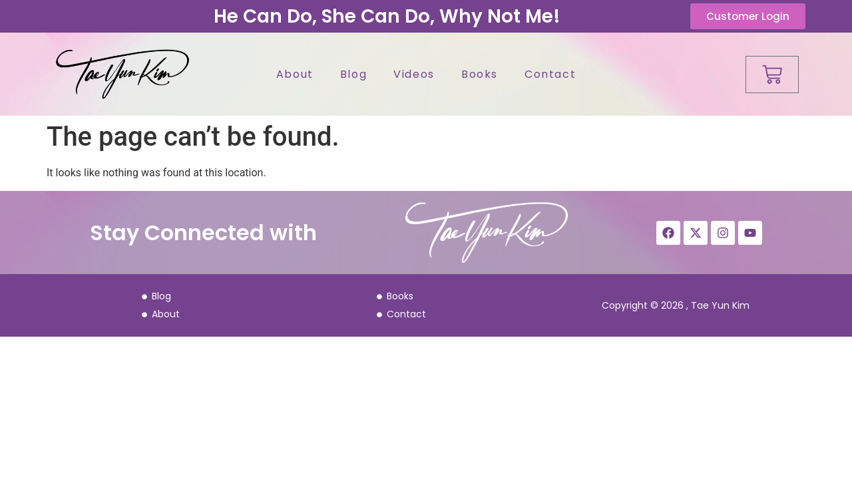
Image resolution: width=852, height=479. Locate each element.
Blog (353, 74)
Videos (414, 74)
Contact (550, 74)
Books (479, 74)
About (295, 74)
